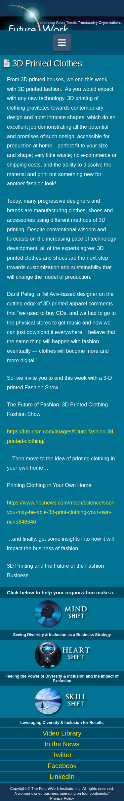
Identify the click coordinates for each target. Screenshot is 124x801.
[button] (62, 42)
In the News (62, 744)
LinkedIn (62, 776)
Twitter (62, 755)
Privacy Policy (62, 798)
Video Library (62, 733)
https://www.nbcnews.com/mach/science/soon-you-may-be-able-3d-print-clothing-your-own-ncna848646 (61, 512)
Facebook (62, 765)
